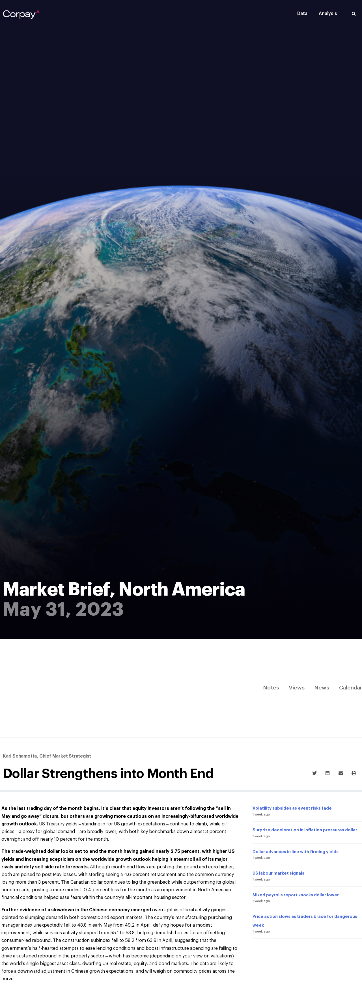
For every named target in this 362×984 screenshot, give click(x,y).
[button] (354, 14)
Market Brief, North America (124, 590)
